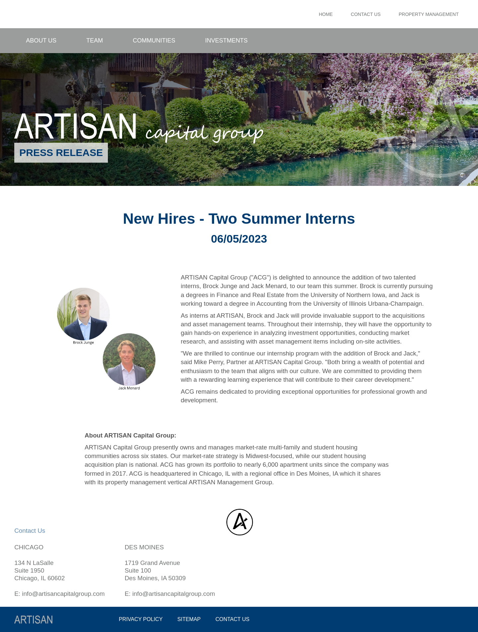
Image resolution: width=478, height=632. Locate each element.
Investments (226, 40)
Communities (154, 40)
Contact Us (366, 14)
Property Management (429, 14)
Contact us (232, 619)
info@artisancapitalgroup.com (63, 593)
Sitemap (188, 619)
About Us (41, 40)
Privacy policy (141, 619)
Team (94, 40)
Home (326, 14)
